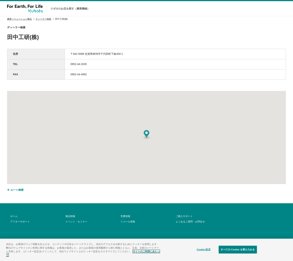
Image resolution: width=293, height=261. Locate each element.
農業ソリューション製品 (19, 19)
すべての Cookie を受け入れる (238, 254)
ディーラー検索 (43, 19)
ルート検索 (15, 189)
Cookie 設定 (204, 254)
